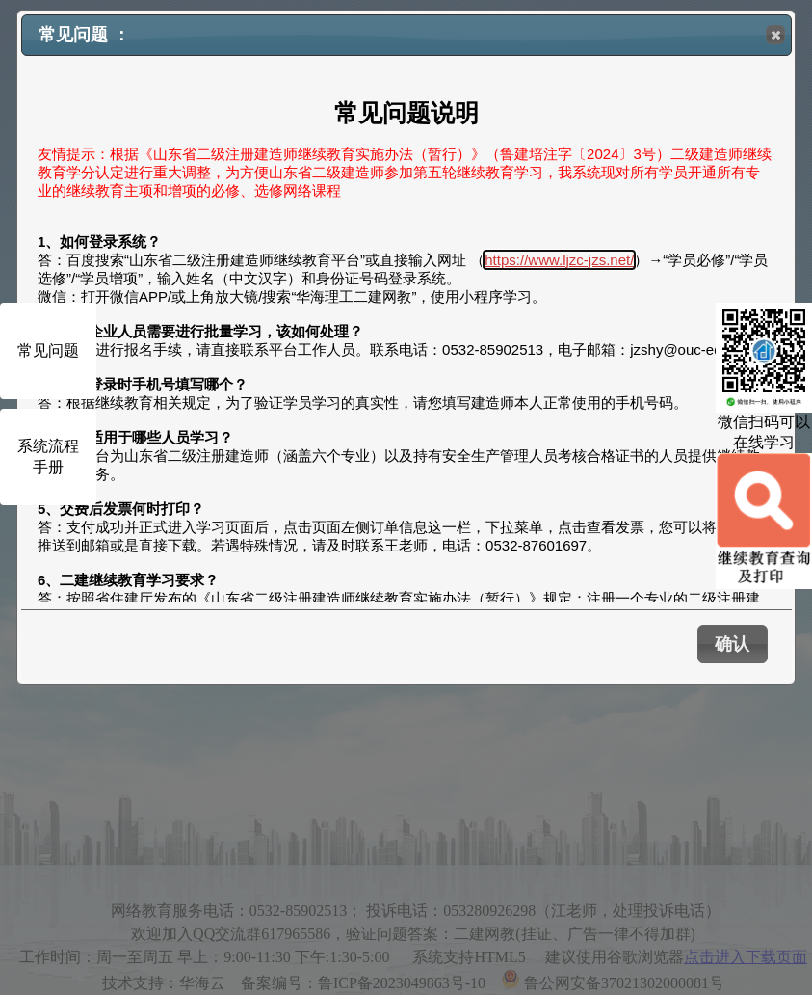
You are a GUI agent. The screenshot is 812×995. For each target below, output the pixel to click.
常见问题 (48, 350)
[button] (775, 34)
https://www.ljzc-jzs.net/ (559, 260)
